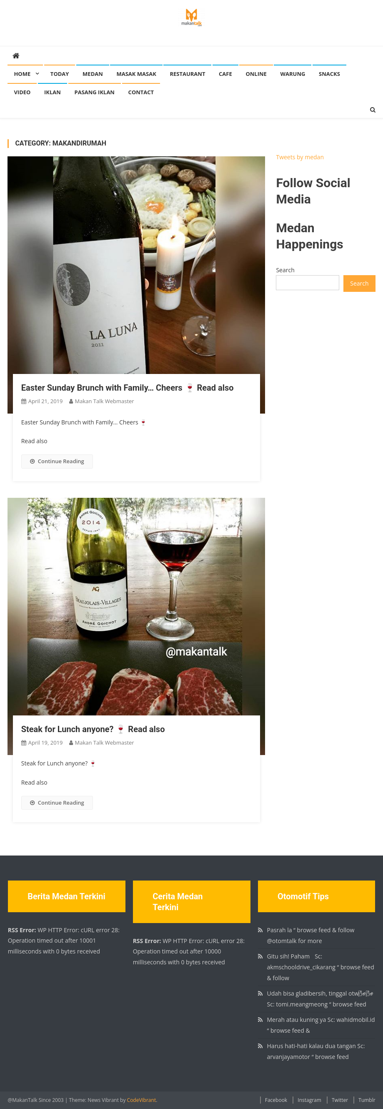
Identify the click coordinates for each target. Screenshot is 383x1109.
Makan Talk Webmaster (104, 401)
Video (22, 92)
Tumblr (366, 1100)
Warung (292, 74)
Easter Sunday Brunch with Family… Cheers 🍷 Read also (127, 388)
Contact (141, 92)
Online (255, 74)
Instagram (309, 1100)
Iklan (52, 92)
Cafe (225, 74)
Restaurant (187, 74)
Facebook (276, 1100)
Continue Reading (57, 461)
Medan (93, 74)
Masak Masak (136, 74)
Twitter (340, 1100)
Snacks (329, 74)
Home (22, 74)
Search (285, 270)
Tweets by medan (300, 157)
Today (59, 74)
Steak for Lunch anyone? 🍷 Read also (93, 729)
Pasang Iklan (95, 92)
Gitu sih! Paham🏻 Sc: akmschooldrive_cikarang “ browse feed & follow (320, 967)
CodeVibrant (141, 1100)
